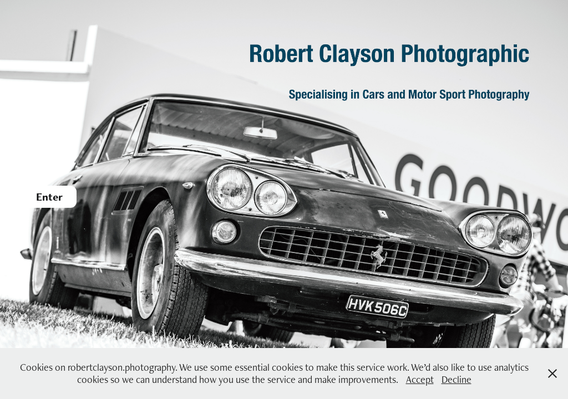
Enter (49, 197)
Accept (420, 379)
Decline (456, 379)
